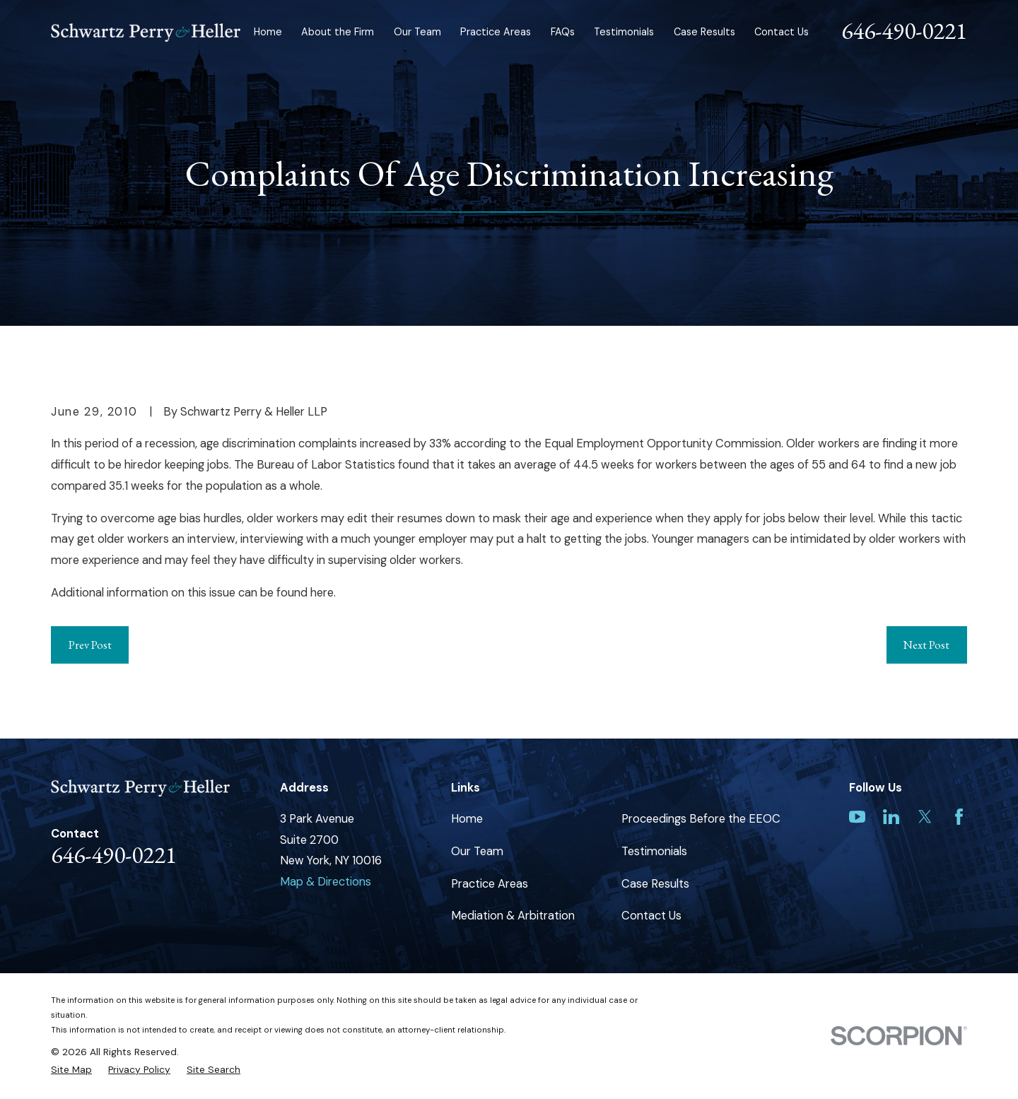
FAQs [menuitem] (563, 31)
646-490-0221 (904, 30)
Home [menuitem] (268, 31)
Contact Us (651, 915)
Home (467, 818)
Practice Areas (489, 883)
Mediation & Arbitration (513, 915)
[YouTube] (857, 817)
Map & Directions (325, 881)
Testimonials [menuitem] (624, 31)
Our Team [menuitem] (417, 31)
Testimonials (654, 851)
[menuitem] (71, 1070)
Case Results (655, 883)
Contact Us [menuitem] (781, 31)
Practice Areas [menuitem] (495, 31)
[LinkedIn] (891, 817)
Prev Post (90, 644)
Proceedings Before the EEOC (700, 818)
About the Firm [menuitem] (337, 31)
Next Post (926, 644)
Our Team (477, 851)
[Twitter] (925, 817)
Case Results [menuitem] (704, 31)
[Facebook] (959, 817)
